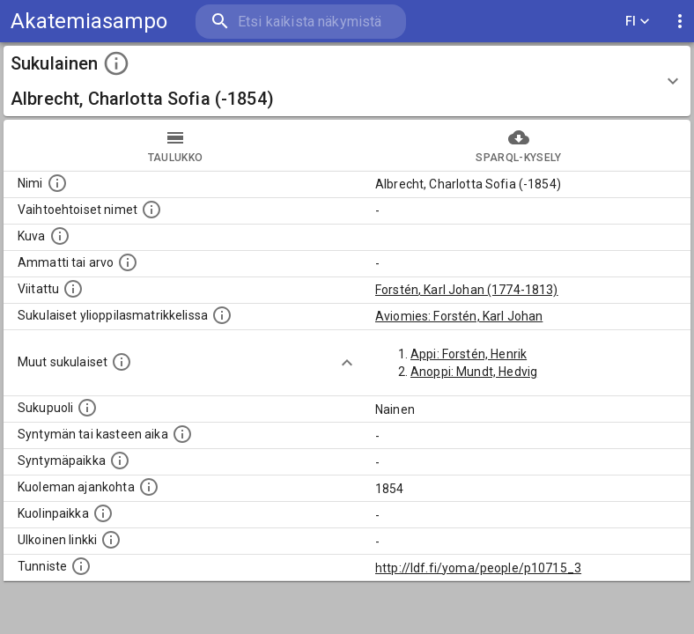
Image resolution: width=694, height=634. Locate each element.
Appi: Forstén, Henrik (468, 354)
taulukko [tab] (175, 145)
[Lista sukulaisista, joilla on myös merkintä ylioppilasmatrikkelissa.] (222, 315)
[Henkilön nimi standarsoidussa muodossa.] (57, 183)
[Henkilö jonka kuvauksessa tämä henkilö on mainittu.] (73, 289)
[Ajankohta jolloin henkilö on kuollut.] (149, 487)
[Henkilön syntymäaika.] (182, 434)
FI (637, 21)
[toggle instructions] (116, 63)
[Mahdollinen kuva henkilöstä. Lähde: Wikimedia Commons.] (60, 236)
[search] (301, 21)
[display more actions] (680, 21)
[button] (347, 81)
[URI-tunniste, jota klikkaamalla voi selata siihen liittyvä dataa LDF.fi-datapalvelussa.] (81, 566)
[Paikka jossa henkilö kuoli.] (103, 513)
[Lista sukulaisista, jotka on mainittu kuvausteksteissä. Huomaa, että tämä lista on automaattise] (121, 362)
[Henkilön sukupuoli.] (87, 408)
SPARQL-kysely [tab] (518, 145)
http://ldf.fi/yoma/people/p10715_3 (478, 568)
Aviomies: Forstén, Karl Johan (459, 316)
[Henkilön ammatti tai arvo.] (128, 262)
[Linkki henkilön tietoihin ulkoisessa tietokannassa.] (111, 540)
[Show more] (347, 363)
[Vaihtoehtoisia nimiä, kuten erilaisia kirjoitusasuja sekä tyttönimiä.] (151, 209)
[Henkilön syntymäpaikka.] (120, 460)
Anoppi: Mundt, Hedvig (473, 372)
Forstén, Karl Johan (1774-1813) (466, 290)
